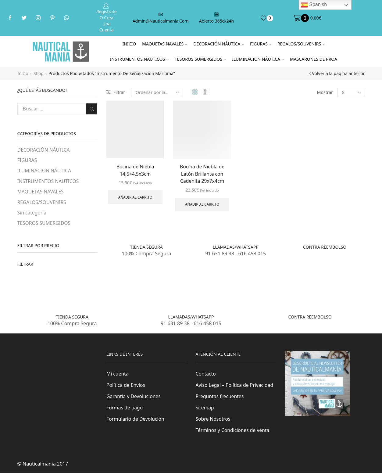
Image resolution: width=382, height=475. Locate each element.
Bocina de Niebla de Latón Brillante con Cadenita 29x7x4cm (202, 174)
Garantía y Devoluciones (134, 397)
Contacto (206, 375)
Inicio (129, 44)
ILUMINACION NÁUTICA (258, 59)
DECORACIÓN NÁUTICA (218, 44)
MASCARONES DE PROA (313, 59)
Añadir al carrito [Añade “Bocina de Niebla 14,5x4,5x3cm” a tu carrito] (135, 197)
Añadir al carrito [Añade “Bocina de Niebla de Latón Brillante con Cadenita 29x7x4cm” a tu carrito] (202, 205)
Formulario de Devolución (135, 420)
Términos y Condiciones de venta (233, 432)
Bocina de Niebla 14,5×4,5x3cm (135, 170)
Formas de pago (124, 409)
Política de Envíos (126, 386)
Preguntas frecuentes (220, 397)
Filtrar (115, 92)
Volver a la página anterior (338, 73)
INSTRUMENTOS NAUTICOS (139, 59)
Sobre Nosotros (213, 420)
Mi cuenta (117, 375)
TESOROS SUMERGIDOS (200, 59)
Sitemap (205, 409)
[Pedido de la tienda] (157, 92)
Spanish (314, 5)
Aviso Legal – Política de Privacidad (235, 386)
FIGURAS (260, 44)
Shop (39, 73)
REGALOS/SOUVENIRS (301, 44)
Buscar (91, 108)
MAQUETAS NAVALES (164, 44)
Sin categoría (32, 213)
